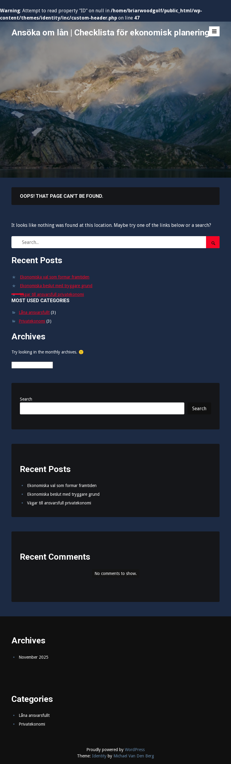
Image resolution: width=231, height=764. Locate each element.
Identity (99, 755)
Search (26, 399)
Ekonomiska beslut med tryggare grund (56, 285)
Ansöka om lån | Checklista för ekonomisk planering (110, 33)
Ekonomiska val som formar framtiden (54, 277)
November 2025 (33, 657)
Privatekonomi (32, 321)
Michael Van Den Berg (133, 755)
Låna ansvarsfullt (34, 312)
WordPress (135, 749)
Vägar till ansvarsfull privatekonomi (52, 294)
